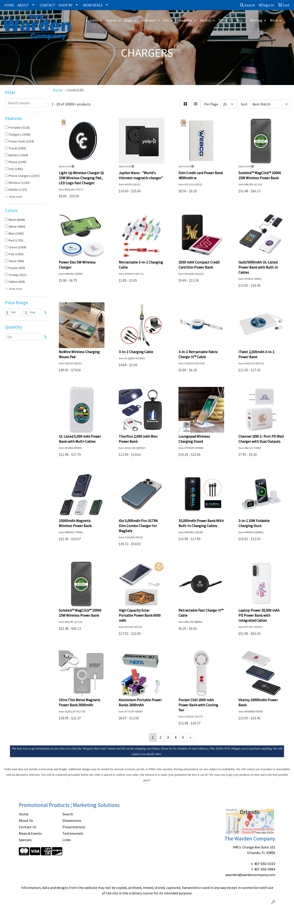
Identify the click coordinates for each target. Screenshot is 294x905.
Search (247, 5)
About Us (26, 820)
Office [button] (223, 20)
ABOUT (23, 5)
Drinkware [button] (148, 20)
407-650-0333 (264, 863)
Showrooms (71, 820)
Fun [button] (166, 20)
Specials (25, 839)
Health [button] (205, 20)
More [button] (274, 20)
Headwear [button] (184, 20)
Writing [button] (256, 20)
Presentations (73, 827)
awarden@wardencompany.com (250, 874)
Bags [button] (128, 20)
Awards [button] (111, 20)
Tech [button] (239, 20)
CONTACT (47, 5)
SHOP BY (65, 5)
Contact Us (27, 827)
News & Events (30, 833)
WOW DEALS (92, 5)
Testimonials (72, 833)
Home (23, 814)
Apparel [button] (92, 20)
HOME (9, 5)
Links (66, 839)
